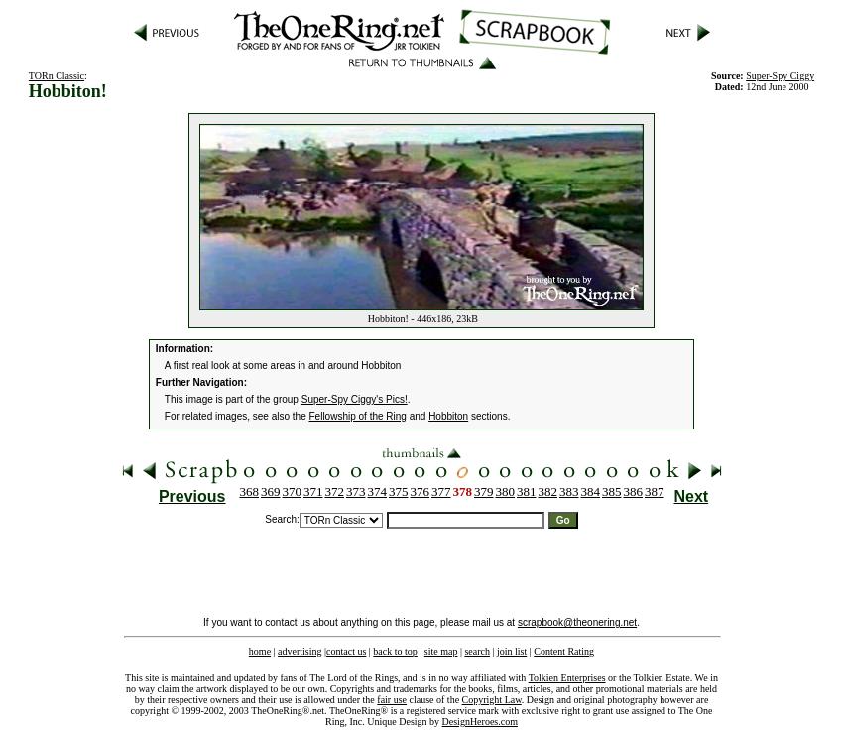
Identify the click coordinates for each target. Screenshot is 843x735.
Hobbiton (448, 416)
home (260, 651)
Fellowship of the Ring (358, 416)
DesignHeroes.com (480, 721)
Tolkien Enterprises (567, 678)
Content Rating (564, 651)
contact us (346, 651)
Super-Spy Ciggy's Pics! (354, 399)
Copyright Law (492, 699)
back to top (395, 651)
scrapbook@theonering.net (577, 622)
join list (512, 651)
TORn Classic (56, 75)
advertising (299, 651)
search (477, 651)
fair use (392, 699)
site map (441, 651)
